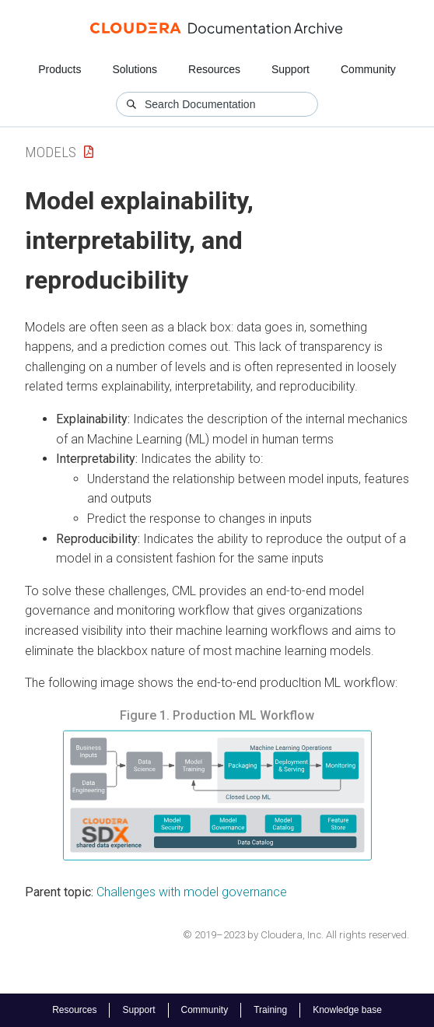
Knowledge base (347, 1009)
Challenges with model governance (191, 892)
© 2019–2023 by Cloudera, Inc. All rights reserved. (296, 935)
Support (290, 69)
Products (59, 69)
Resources (214, 69)
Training (270, 1009)
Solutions (134, 69)
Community (368, 69)
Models (50, 152)
